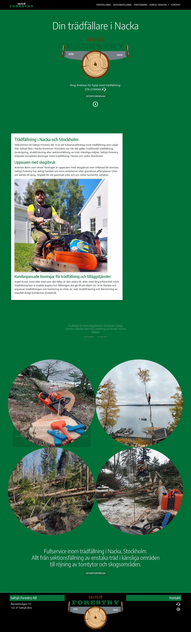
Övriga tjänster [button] (158, 4)
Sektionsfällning (122, 4)
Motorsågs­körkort (90, 335)
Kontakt (175, 4)
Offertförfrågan (95, 573)
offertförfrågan (95, 96)
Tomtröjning (140, 4)
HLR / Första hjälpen (100, 335)
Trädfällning (103, 4)
